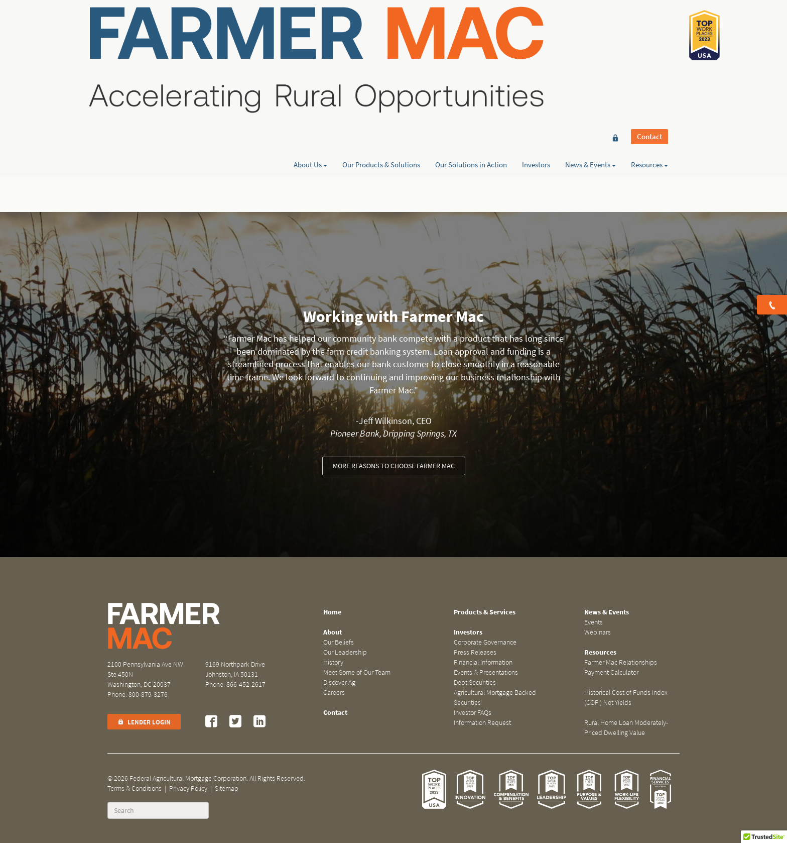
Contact (649, 26)
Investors (536, 44)
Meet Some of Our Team (356, 672)
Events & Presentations (486, 672)
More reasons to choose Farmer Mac (394, 466)
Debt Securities (475, 682)
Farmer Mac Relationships (620, 662)
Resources (649, 44)
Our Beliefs (338, 642)
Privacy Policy (188, 788)
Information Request (482, 722)
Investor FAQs (472, 712)
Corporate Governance (485, 642)
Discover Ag (339, 682)
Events (593, 622)
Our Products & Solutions (381, 44)
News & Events (590, 44)
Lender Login (144, 722)
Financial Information (483, 662)
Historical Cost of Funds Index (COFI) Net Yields (626, 697)
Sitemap (226, 788)
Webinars (597, 632)
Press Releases (475, 652)
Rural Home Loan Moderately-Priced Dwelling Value (626, 727)
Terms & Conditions (134, 788)
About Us (310, 44)
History (333, 662)
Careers (334, 692)
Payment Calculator (611, 672)
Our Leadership (345, 652)
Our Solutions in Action (471, 44)
